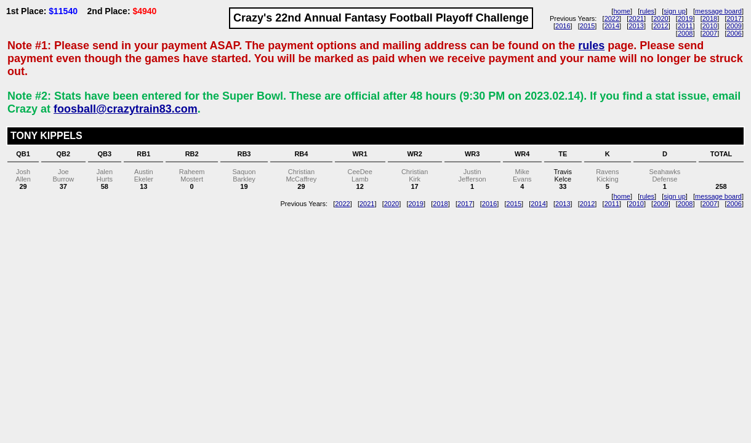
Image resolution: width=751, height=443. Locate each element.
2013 (636, 26)
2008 (685, 33)
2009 (733, 26)
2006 (733, 33)
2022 (611, 18)
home (621, 11)
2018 (709, 18)
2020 (660, 18)
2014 (611, 26)
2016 (562, 26)
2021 (636, 18)
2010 (709, 26)
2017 (733, 18)
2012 (660, 26)
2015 (587, 26)
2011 (685, 26)
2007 (709, 33)
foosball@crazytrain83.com (126, 109)
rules (647, 11)
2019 (685, 18)
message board (718, 11)
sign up (674, 11)
